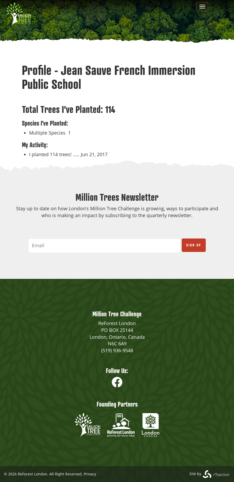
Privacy (90, 473)
